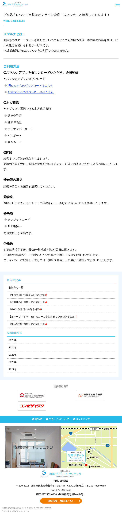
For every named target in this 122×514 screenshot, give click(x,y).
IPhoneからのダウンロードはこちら (30, 85)
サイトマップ (83, 419)
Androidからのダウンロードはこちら (31, 92)
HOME (38, 419)
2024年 (13, 347)
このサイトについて (59, 419)
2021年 (13, 369)
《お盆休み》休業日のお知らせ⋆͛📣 (28, 302)
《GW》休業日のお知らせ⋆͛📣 (25, 309)
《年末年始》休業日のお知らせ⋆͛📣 (28, 294)
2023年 (13, 354)
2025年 (13, 340)
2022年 (13, 362)
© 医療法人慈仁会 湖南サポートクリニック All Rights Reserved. (27, 508)
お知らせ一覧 (16, 287)
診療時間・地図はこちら (61, 501)
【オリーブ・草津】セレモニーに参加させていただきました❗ (43, 316)
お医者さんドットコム (20, 511)
